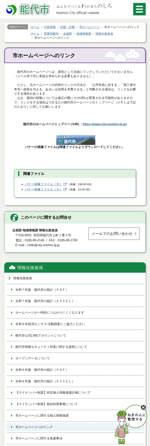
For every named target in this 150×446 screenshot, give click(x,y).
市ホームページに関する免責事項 (38, 438)
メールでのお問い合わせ (112, 234)
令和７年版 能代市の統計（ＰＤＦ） (42, 289)
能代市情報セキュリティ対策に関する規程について (51, 346)
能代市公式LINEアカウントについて (40, 335)
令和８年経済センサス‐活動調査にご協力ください (50, 324)
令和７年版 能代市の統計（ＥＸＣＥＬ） (45, 301)
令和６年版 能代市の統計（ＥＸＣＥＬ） (45, 381)
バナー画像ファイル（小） (43, 189)
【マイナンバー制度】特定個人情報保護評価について (52, 392)
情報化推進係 (30, 267)
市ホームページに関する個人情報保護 (42, 415)
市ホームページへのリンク (34, 427)
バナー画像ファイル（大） (43, 184)
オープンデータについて (32, 358)
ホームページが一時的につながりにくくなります (49, 312)
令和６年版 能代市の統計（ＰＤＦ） (42, 369)
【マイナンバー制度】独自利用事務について (46, 404)
